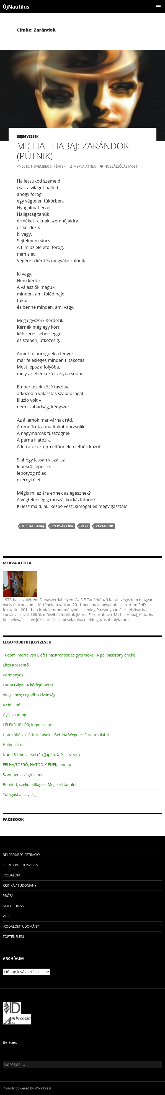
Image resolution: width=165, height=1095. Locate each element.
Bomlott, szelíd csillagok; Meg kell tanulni (39, 784)
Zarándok (104, 526)
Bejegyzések (27, 136)
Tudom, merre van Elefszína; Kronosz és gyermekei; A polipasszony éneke (69, 655)
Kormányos (13, 675)
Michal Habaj (33, 526)
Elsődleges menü (158, 6)
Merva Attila (84, 166)
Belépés (10, 1042)
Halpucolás (13, 744)
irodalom (11, 875)
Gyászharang (14, 714)
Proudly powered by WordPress (27, 1088)
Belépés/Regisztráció (21, 854)
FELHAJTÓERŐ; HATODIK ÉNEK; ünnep (37, 764)
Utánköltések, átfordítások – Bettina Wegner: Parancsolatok (56, 734)
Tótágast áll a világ (19, 794)
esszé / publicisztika (20, 865)
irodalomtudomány (21, 926)
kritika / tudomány (19, 885)
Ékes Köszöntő (16, 665)
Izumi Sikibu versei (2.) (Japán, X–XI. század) (41, 754)
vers (84, 526)
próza (8, 895)
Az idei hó (11, 704)
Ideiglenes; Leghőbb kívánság (29, 694)
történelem (13, 936)
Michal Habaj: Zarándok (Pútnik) (73, 151)
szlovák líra (62, 526)
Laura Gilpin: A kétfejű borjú (28, 684)
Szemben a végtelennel (23, 774)
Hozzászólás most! (121, 166)
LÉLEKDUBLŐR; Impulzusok (27, 724)
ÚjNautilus (16, 6)
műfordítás (13, 906)
